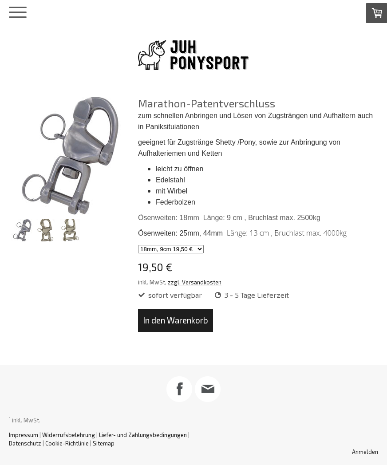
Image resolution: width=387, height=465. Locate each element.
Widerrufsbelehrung (68, 434)
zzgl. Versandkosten (194, 282)
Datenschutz (25, 443)
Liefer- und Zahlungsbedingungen (143, 434)
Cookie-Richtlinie (67, 443)
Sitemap (104, 443)
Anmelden (365, 451)
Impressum (23, 434)
